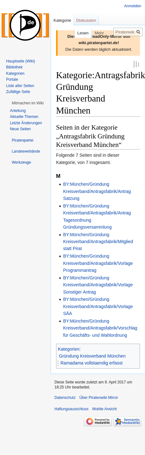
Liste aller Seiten (20, 86)
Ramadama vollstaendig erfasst (91, 362)
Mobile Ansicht (104, 408)
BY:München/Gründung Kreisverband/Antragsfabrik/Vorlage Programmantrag (98, 262)
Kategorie (62, 20)
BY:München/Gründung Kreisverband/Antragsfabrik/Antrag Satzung (97, 191)
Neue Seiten (20, 129)
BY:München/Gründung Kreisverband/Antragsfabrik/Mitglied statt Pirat (98, 241)
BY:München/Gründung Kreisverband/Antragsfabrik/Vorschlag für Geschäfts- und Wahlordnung (100, 327)
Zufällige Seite (18, 92)
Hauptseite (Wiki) (20, 61)
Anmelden (132, 6)
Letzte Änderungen (26, 123)
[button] (28, 103)
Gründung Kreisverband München (92, 355)
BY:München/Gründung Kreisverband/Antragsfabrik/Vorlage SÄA (98, 306)
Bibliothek (14, 67)
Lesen (75, 33)
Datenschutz (65, 397)
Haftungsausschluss (71, 408)
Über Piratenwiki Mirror (98, 397)
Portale (12, 79)
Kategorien (68, 348)
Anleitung (18, 110)
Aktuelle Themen (24, 116)
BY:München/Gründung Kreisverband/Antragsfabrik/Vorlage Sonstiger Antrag (98, 284)
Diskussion (86, 20)
